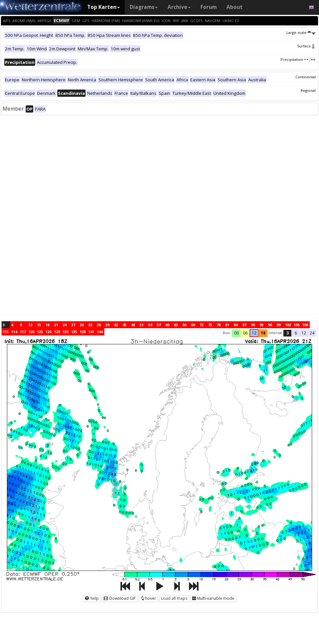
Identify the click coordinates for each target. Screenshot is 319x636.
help (92, 598)
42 (116, 324)
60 (167, 324)
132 (65, 331)
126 (48, 331)
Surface (306, 45)
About (234, 7)
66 (184, 324)
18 (47, 324)
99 (278, 324)
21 (56, 324)
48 (133, 324)
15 (39, 324)
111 (6, 331)
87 (244, 324)
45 (124, 324)
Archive (179, 7)
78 (219, 324)
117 (23, 331)
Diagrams (144, 7)
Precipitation (298, 59)
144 (100, 331)
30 (82, 324)
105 (297, 324)
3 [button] (287, 333)
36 (99, 324)
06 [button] (245, 333)
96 (270, 324)
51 (142, 324)
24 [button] (312, 333)
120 (31, 331)
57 (159, 324)
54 (150, 324)
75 (210, 324)
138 (83, 331)
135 (74, 331)
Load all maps (174, 598)
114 (14, 331)
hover (148, 598)
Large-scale (301, 32)
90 (253, 324)
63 (176, 324)
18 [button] (263, 333)
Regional (308, 90)
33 (90, 324)
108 (305, 324)
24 (64, 324)
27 (73, 324)
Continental (305, 76)
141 (91, 331)
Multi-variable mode (213, 598)
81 (227, 324)
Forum (208, 7)
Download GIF (120, 598)
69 (193, 324)
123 (40, 331)
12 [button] (254, 333)
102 (288, 324)
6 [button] (296, 333)
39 (107, 324)
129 (57, 331)
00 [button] (236, 333)
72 (201, 324)
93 (261, 324)
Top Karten (103, 7)
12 (30, 324)
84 (236, 324)
